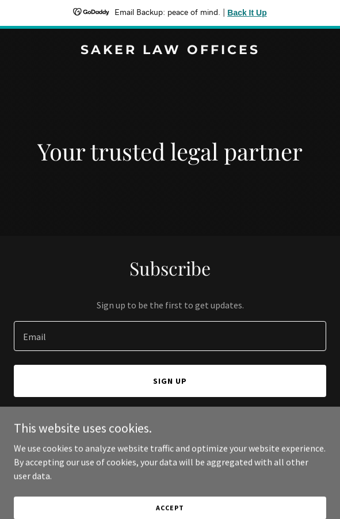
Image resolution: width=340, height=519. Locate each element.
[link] (170, 50)
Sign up (170, 381)
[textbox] (170, 336)
